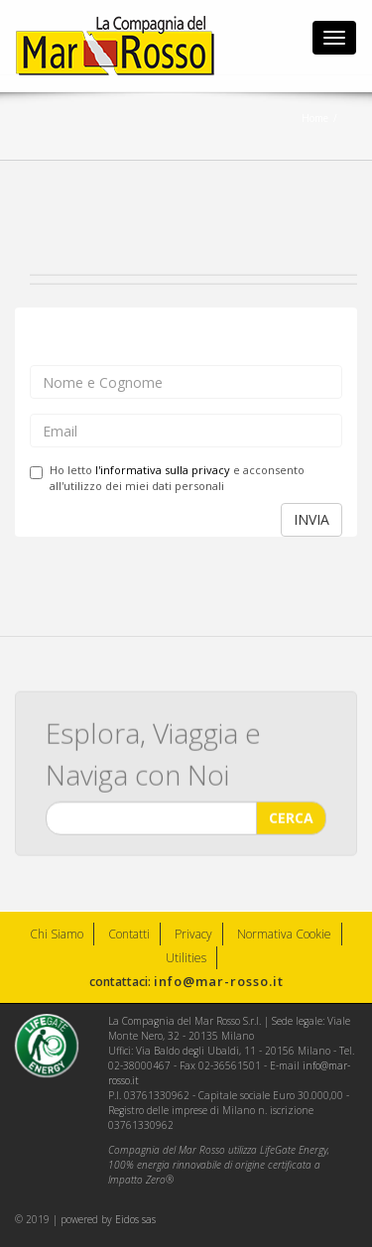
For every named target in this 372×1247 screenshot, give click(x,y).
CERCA (291, 818)
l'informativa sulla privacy (162, 469)
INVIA (311, 519)
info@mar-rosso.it (219, 981)
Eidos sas (135, 1219)
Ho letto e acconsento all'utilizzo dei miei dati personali (167, 477)
